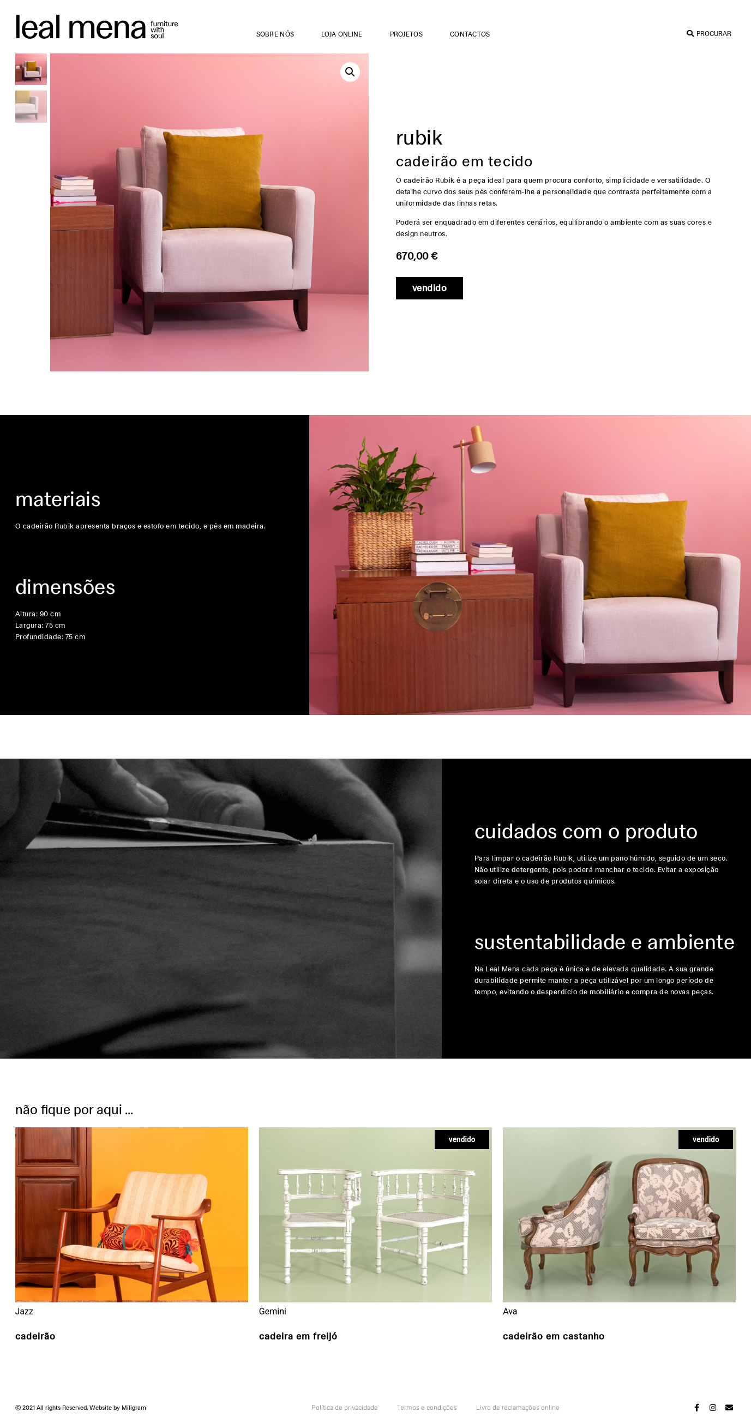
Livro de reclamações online (518, 1407)
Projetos (406, 34)
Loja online (341, 34)
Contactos (470, 34)
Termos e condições (427, 1407)
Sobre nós (275, 34)
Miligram (134, 1407)
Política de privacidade (344, 1407)
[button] (350, 72)
